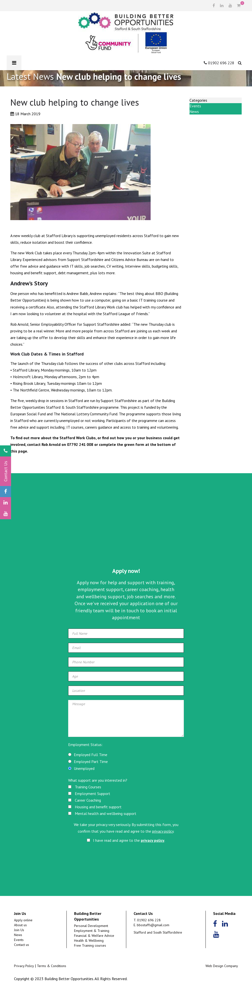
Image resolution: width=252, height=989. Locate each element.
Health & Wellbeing (89, 940)
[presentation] (126, 859)
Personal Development (91, 926)
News (194, 111)
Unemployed (84, 768)
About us (20, 925)
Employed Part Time (91, 761)
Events (195, 105)
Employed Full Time (90, 754)
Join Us (19, 930)
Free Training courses (90, 945)
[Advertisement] (126, 527)
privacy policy (162, 831)
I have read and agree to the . (126, 840)
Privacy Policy (24, 966)
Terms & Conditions (51, 966)
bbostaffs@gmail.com (153, 925)
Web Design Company (221, 966)
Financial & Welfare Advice (94, 935)
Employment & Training (91, 930)
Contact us (21, 944)
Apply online (23, 920)
